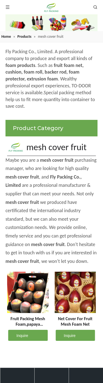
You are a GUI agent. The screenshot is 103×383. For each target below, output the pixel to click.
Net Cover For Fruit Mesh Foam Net (75, 321)
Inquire (18, 335)
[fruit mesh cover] (51, 22)
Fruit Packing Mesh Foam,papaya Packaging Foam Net (27, 321)
